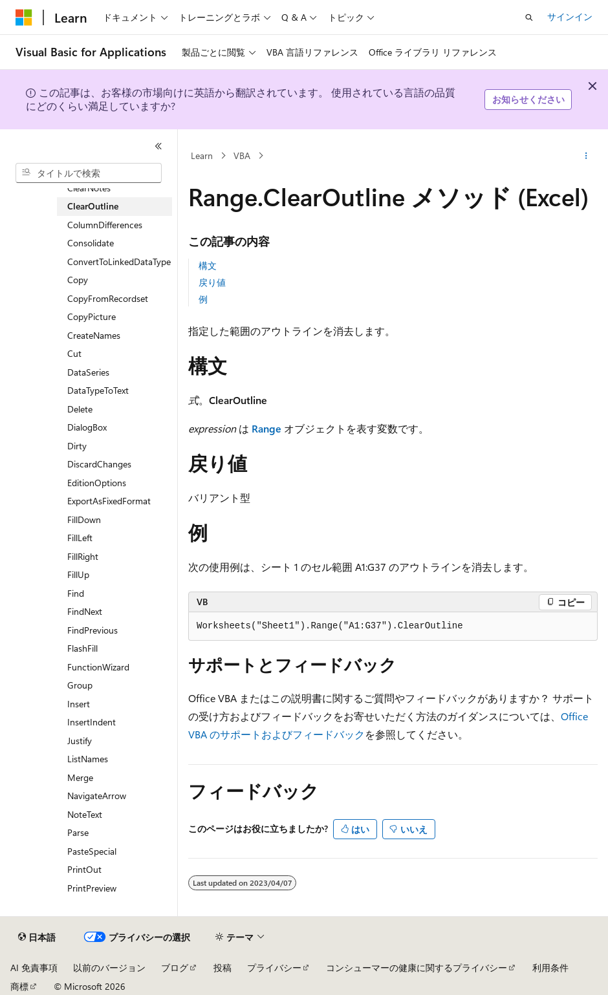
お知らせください (528, 99)
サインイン (569, 16)
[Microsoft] (24, 17)
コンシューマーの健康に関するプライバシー (416, 967)
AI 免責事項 (34, 967)
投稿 (222, 967)
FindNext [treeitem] (84, 611)
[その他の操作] (586, 155)
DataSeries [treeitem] (88, 372)
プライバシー (274, 967)
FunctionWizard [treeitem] (98, 667)
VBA (241, 155)
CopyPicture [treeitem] (91, 316)
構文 (208, 265)
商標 (19, 986)
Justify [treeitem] (79, 740)
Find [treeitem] (75, 593)
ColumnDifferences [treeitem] (104, 225)
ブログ (174, 967)
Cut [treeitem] (74, 353)
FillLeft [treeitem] (79, 537)
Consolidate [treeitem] (90, 243)
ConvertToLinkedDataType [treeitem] (119, 261)
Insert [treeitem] (78, 704)
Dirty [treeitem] (77, 446)
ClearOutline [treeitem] (92, 206)
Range (266, 428)
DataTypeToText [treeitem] (98, 390)
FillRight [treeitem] (82, 556)
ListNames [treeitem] (87, 759)
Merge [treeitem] (80, 777)
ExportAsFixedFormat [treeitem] (109, 501)
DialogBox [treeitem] (87, 427)
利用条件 (550, 967)
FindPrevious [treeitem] (92, 630)
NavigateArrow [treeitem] (96, 795)
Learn (202, 155)
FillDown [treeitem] (84, 519)
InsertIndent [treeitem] (91, 722)
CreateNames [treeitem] (93, 335)
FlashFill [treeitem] (82, 648)
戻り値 (212, 282)
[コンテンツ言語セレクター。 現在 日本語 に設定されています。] (36, 937)
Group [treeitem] (79, 685)
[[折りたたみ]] (158, 146)
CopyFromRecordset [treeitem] (107, 298)
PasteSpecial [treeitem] (91, 851)
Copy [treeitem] (77, 279)
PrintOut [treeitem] (84, 869)
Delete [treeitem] (79, 409)
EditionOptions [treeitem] (96, 482)
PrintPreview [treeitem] (91, 888)
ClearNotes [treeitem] (89, 188)
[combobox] (89, 173)
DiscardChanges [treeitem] (99, 464)
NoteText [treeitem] (84, 814)
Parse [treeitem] (78, 832)
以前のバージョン (109, 967)
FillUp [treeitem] (78, 574)
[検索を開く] (529, 17)
